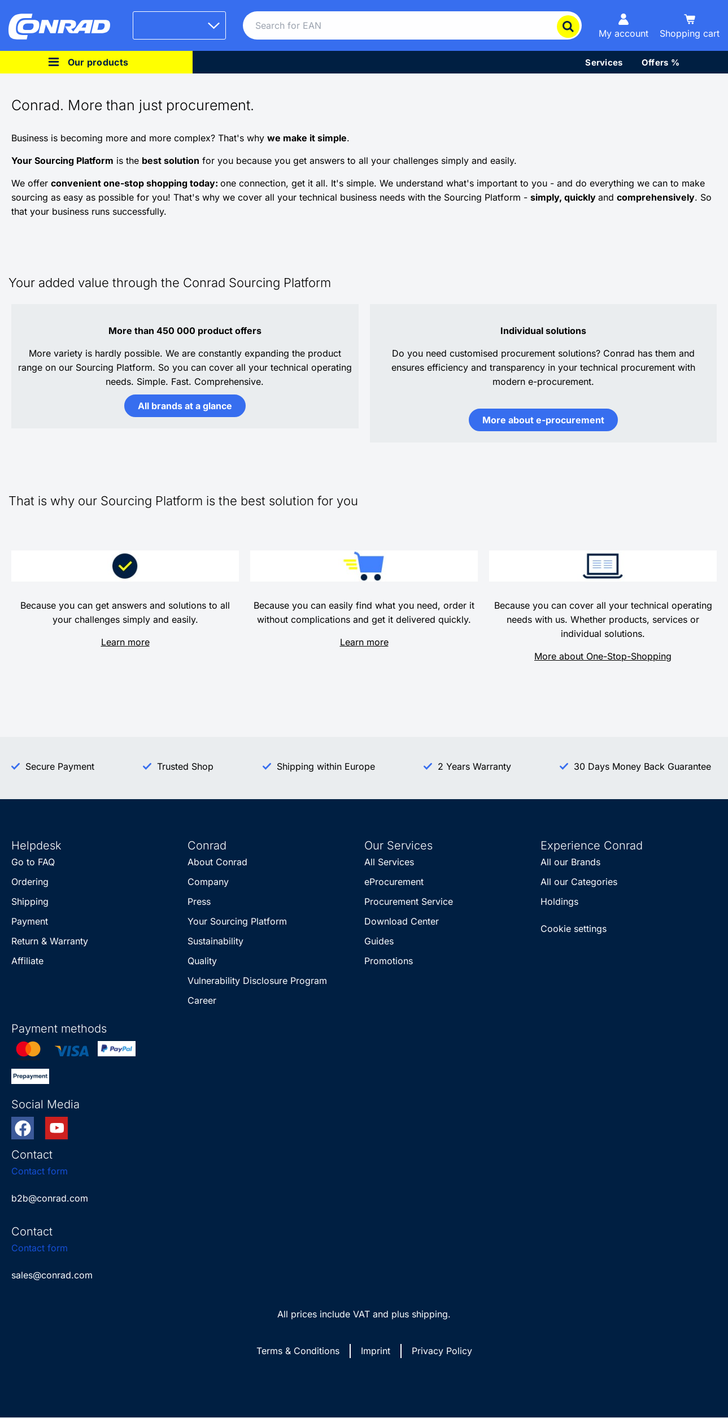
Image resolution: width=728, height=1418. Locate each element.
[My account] (623, 25)
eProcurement (394, 881)
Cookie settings (573, 928)
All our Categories (578, 881)
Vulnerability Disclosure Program (257, 980)
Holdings (559, 901)
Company (208, 881)
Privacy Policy (442, 1350)
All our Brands (570, 862)
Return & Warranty (49, 941)
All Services (389, 862)
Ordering (30, 881)
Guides (379, 941)
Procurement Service (408, 901)
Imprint (375, 1350)
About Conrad (217, 862)
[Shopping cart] (690, 25)
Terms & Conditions (297, 1350)
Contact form (39, 1171)
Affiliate (27, 960)
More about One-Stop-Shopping (603, 656)
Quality (202, 960)
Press (199, 901)
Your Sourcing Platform (237, 921)
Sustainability (215, 941)
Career (202, 1000)
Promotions (388, 960)
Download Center (401, 921)
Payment (29, 921)
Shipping (30, 901)
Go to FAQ (33, 862)
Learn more (125, 642)
